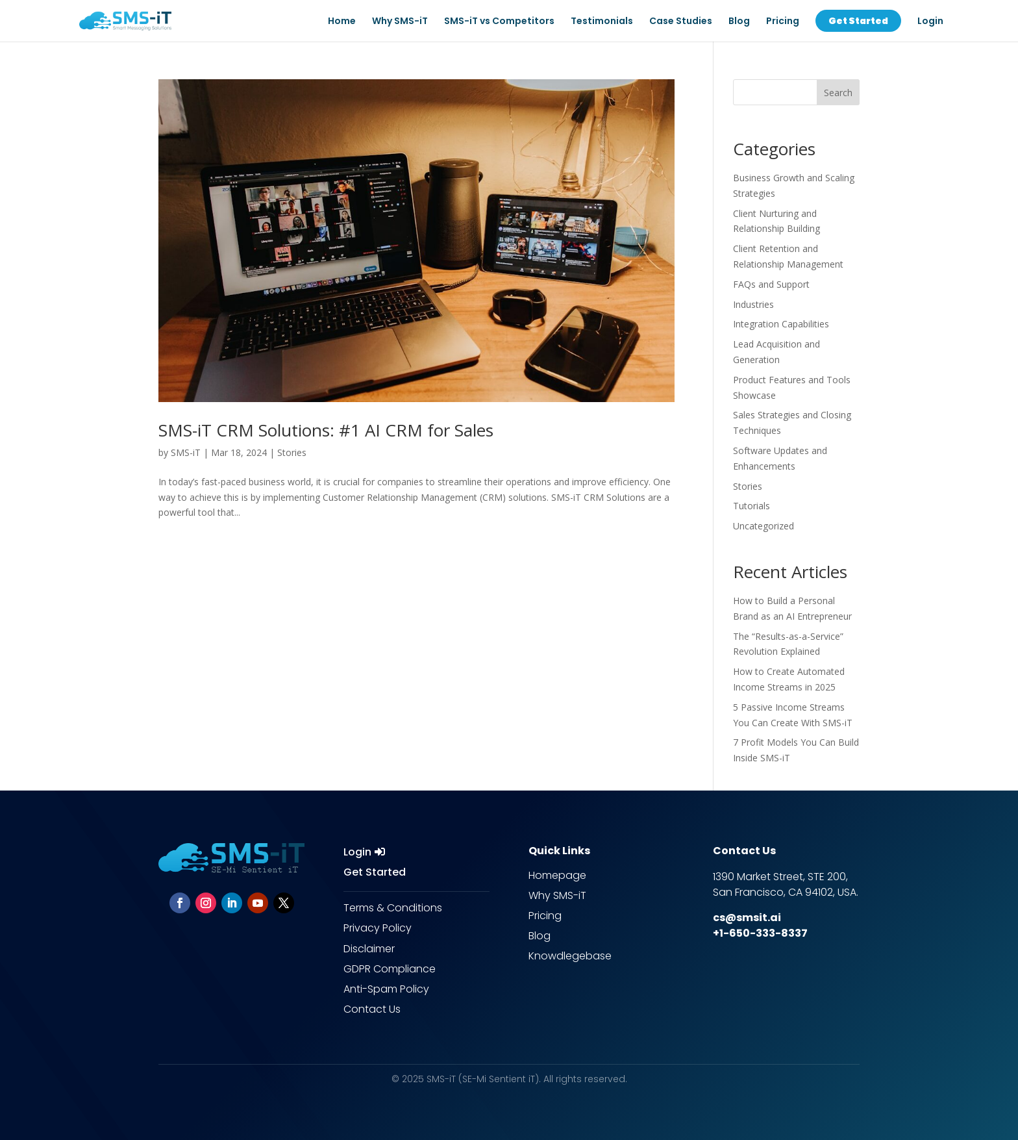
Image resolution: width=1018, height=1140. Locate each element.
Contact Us (372, 1009)
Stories (291, 452)
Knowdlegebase (570, 955)
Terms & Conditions (392, 907)
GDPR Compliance (389, 968)
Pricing (782, 21)
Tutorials (751, 506)
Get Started (374, 872)
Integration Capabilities (781, 324)
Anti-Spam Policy (386, 989)
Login (357, 851)
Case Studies (680, 21)
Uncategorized (763, 526)
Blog (739, 21)
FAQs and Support (771, 284)
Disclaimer (369, 948)
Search (838, 92)
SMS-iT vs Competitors (499, 21)
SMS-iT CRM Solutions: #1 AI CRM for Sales (325, 430)
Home (342, 21)
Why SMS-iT (400, 21)
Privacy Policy (377, 927)
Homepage (557, 875)
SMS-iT (186, 452)
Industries (753, 304)
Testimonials (602, 21)
